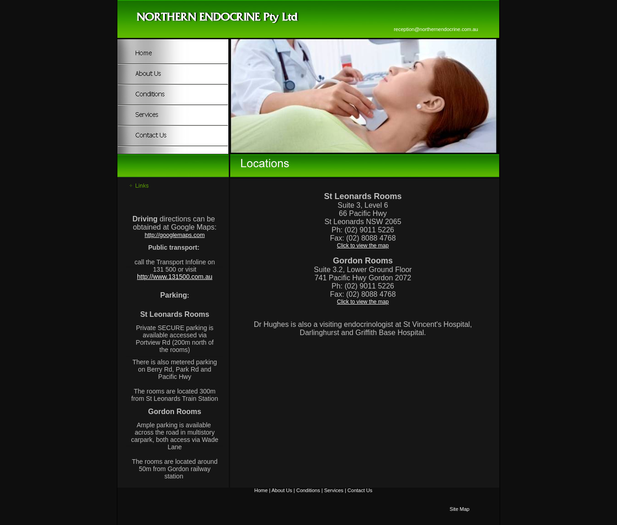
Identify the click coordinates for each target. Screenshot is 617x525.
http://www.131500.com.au (174, 276)
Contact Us (360, 490)
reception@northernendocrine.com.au (436, 29)
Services (333, 490)
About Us (281, 490)
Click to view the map (363, 245)
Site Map (459, 509)
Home (261, 490)
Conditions (308, 490)
